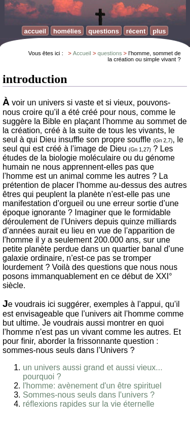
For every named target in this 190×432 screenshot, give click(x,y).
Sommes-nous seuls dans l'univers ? (89, 394)
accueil (35, 31)
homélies (67, 31)
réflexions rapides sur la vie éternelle (89, 404)
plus (159, 31)
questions (103, 31)
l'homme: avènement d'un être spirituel (92, 385)
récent (135, 31)
